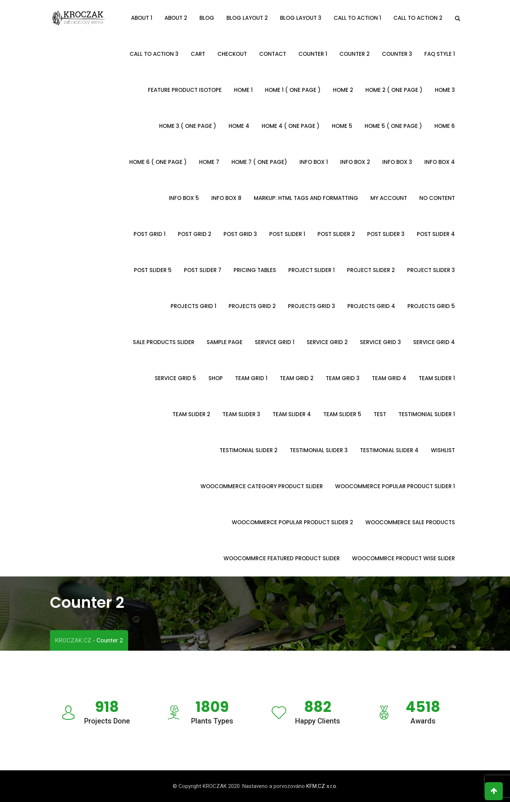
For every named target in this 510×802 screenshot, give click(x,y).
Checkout (232, 54)
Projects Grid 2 (252, 306)
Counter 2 (354, 54)
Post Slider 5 (153, 270)
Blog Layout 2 (247, 18)
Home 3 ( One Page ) (187, 126)
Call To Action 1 (357, 18)
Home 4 (239, 126)
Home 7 (209, 162)
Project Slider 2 (371, 270)
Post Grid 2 (194, 234)
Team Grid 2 (296, 378)
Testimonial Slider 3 (319, 450)
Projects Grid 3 (311, 306)
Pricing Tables (255, 270)
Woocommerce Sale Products (410, 522)
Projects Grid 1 (193, 306)
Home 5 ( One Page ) (393, 126)
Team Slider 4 (291, 414)
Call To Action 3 (154, 54)
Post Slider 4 (436, 234)
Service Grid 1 (274, 342)
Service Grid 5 (175, 378)
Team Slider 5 (342, 414)
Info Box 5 (184, 198)
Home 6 (444, 126)
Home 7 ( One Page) (259, 162)
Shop (215, 378)
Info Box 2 (355, 162)
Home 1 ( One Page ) (293, 90)
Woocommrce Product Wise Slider (403, 558)
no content (437, 198)
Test (380, 414)
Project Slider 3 (431, 270)
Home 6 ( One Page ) (158, 162)
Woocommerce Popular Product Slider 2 (292, 522)
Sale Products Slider (163, 342)
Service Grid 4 (434, 342)
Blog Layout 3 (300, 18)
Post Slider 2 (336, 234)
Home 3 (445, 90)
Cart (198, 54)
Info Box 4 (439, 162)
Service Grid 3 (380, 342)
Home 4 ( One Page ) (291, 126)
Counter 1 (312, 54)
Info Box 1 (313, 162)
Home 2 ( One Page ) (394, 90)
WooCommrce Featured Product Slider (282, 558)
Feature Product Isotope (185, 90)
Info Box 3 (397, 162)
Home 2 (343, 90)
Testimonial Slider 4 (389, 450)
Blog (206, 18)
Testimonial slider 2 (248, 450)
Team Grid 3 (343, 378)
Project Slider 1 (311, 270)
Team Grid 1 (251, 378)
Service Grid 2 (327, 342)
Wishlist (443, 450)
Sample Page (225, 342)
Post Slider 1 (287, 234)
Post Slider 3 (386, 234)
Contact (272, 54)
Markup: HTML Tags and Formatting (306, 198)
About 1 (141, 18)
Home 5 (342, 126)
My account (388, 198)
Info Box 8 (226, 198)
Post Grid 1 (150, 234)
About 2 (175, 18)
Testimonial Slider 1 (426, 414)
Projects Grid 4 (371, 306)
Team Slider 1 (437, 378)
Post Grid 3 (240, 234)
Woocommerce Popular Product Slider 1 (395, 486)
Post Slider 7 (202, 270)
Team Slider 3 (241, 414)
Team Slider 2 (191, 414)
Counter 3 (397, 54)
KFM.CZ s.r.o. (321, 786)
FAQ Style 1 (439, 54)
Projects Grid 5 (431, 306)
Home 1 (243, 90)
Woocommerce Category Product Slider (261, 486)
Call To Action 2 (417, 18)
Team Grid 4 (389, 378)
